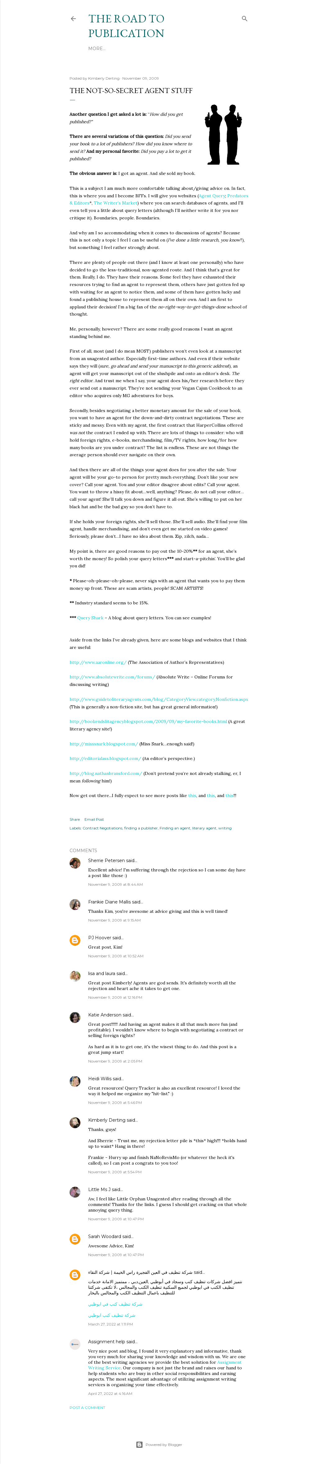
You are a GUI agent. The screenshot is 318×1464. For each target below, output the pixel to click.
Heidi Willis (99, 1079)
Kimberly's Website (132, 48)
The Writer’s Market (115, 203)
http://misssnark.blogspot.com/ (104, 744)
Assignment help (106, 1341)
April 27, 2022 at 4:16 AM (110, 1393)
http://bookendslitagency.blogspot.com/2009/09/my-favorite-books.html (148, 721)
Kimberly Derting (106, 1120)
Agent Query (212, 196)
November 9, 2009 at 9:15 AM (114, 920)
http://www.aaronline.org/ (98, 662)
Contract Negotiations (102, 828)
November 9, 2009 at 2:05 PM (115, 1061)
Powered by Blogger (159, 1444)
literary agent (204, 828)
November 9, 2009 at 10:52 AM (115, 956)
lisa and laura (101, 973)
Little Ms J (99, 1189)
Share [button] (75, 819)
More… (169, 48)
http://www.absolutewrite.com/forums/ (112, 677)
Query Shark (90, 618)
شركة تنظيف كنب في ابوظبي (115, 1304)
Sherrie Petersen (106, 860)
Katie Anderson (104, 1015)
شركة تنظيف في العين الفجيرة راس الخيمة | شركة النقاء (140, 1272)
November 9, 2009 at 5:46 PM (115, 1102)
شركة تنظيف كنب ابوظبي (111, 1315)
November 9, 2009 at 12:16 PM (115, 997)
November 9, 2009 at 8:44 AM (115, 884)
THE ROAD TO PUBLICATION (126, 25)
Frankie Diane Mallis (109, 902)
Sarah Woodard (104, 1236)
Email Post (94, 819)
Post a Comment (87, 1407)
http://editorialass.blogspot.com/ (105, 758)
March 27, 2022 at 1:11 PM (110, 1324)
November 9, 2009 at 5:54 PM (115, 1172)
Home (95, 48)
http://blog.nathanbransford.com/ (106, 773)
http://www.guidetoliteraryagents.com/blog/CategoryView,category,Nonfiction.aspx (159, 699)
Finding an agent (175, 828)
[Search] (244, 17)
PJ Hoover (99, 938)
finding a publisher (141, 828)
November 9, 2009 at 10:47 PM (116, 1219)
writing (225, 828)
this (192, 795)
